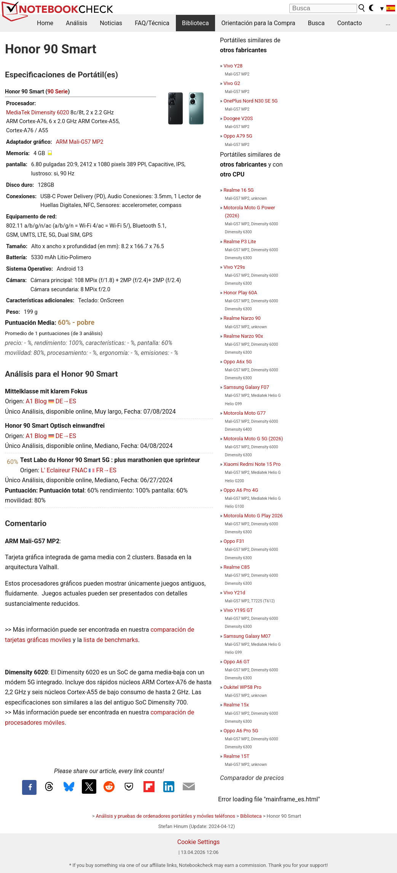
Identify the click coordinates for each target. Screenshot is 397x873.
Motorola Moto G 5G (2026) (253, 438)
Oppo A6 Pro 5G (240, 730)
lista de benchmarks (110, 640)
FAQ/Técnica (152, 23)
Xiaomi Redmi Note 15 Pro (252, 464)
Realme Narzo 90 (241, 318)
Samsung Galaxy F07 (246, 387)
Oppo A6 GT (236, 661)
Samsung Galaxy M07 (247, 636)
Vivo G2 (231, 83)
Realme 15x (236, 705)
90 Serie (58, 91)
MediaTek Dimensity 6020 (37, 112)
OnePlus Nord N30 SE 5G (250, 101)
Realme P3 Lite (239, 241)
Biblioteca (195, 23)
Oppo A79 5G (237, 136)
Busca (316, 23)
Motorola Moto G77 (244, 413)
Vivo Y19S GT (238, 610)
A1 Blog (36, 401)
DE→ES (66, 401)
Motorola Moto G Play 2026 (253, 515)
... (388, 23)
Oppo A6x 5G (237, 361)
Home (45, 23)
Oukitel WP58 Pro (242, 687)
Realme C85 (236, 567)
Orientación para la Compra (258, 23)
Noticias (111, 23)
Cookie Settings (198, 842)
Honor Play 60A (240, 292)
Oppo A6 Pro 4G (240, 490)
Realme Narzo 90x (243, 336)
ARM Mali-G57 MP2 (80, 142)
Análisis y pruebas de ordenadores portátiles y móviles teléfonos (165, 816)
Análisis (76, 23)
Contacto (349, 23)
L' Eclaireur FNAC (64, 470)
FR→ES (106, 470)
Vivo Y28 (232, 66)
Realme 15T (236, 756)
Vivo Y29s (234, 267)
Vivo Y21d (234, 592)
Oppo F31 (233, 541)
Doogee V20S (238, 118)
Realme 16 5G (238, 190)
